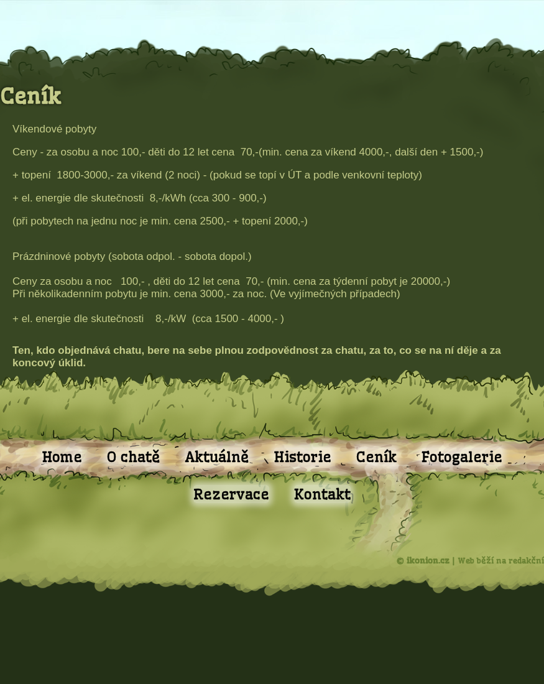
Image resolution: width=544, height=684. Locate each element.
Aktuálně (217, 457)
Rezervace (231, 494)
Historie (302, 457)
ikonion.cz (428, 560)
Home (62, 457)
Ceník (376, 457)
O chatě (133, 457)
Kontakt (322, 494)
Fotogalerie (462, 457)
